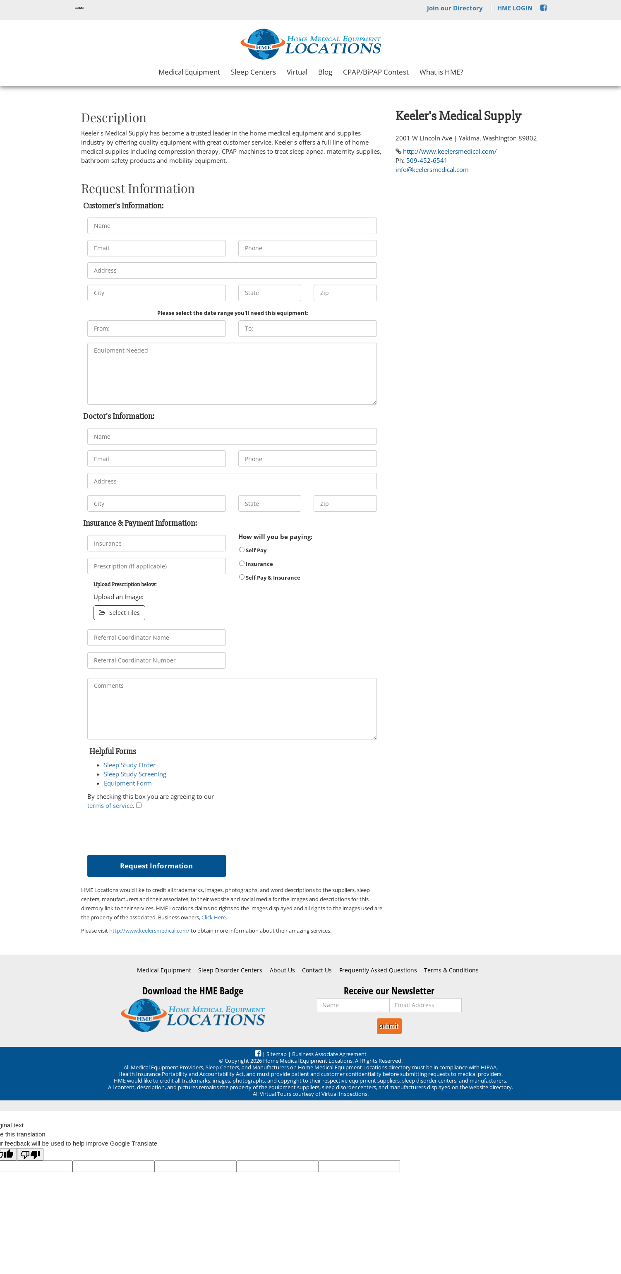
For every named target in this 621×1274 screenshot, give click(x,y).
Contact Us (317, 970)
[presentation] (150, 830)
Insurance (256, 564)
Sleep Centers (253, 72)
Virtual (297, 72)
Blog (325, 72)
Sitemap (276, 1054)
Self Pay (252, 550)
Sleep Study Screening (135, 774)
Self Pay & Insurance (269, 577)
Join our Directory (455, 8)
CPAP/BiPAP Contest (376, 72)
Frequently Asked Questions (378, 970)
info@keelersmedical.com (432, 169)
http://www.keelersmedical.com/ (149, 930)
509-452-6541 (427, 160)
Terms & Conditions (451, 970)
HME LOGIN (514, 8)
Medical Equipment (189, 72)
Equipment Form (128, 783)
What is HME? (441, 72)
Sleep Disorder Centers (230, 970)
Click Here (213, 917)
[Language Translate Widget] (79, 8)
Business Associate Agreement (329, 1054)
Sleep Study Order (130, 765)
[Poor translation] (30, 1154)
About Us (282, 970)
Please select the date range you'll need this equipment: (233, 313)
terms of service (110, 805)
